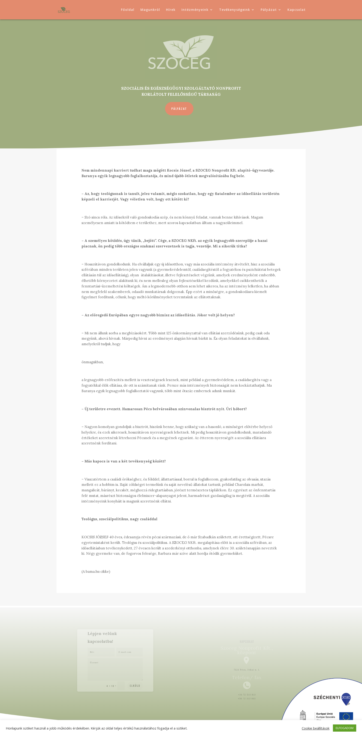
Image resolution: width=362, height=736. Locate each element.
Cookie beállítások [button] (315, 728)
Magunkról (150, 10)
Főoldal (127, 10)
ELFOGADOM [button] (344, 728)
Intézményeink (194, 10)
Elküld (131, 680)
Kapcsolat (296, 10)
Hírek (170, 10)
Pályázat (269, 10)
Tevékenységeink (234, 10)
